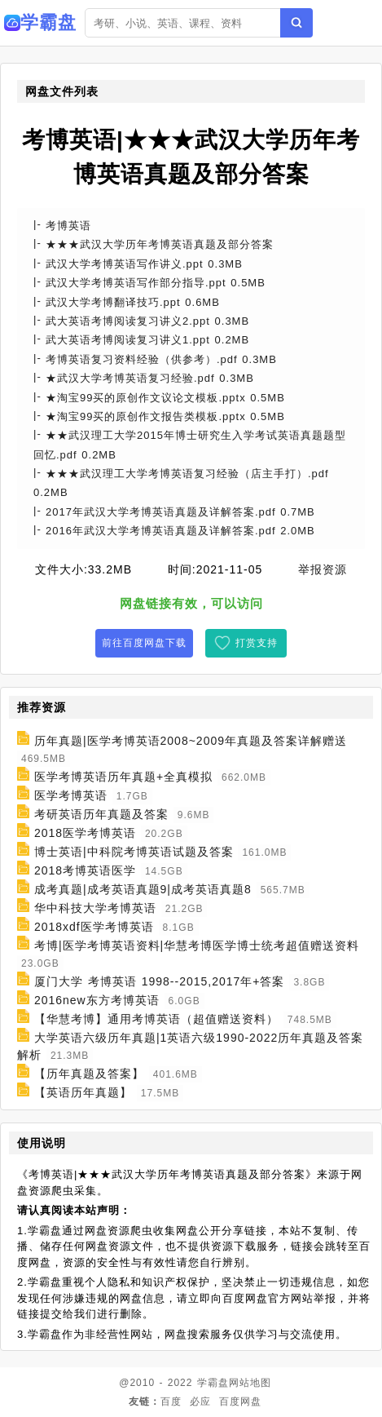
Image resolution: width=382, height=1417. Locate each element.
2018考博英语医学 (85, 870)
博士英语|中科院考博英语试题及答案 (134, 851)
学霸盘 (213, 1382)
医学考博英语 (71, 795)
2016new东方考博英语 (97, 1000)
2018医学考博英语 (85, 832)
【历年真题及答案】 (89, 1073)
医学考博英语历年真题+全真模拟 (123, 776)
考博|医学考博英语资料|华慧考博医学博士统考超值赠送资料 (196, 945)
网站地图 (250, 1382)
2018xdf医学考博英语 (94, 926)
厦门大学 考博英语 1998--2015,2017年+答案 (159, 981)
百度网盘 (240, 1401)
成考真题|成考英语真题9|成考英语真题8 (143, 889)
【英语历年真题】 (83, 1092)
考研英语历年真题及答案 (101, 814)
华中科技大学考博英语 (95, 907)
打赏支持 (256, 643)
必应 (200, 1401)
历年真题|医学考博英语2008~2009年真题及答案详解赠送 (190, 740)
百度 (171, 1401)
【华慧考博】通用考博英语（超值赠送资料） (156, 1018)
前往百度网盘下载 (144, 643)
